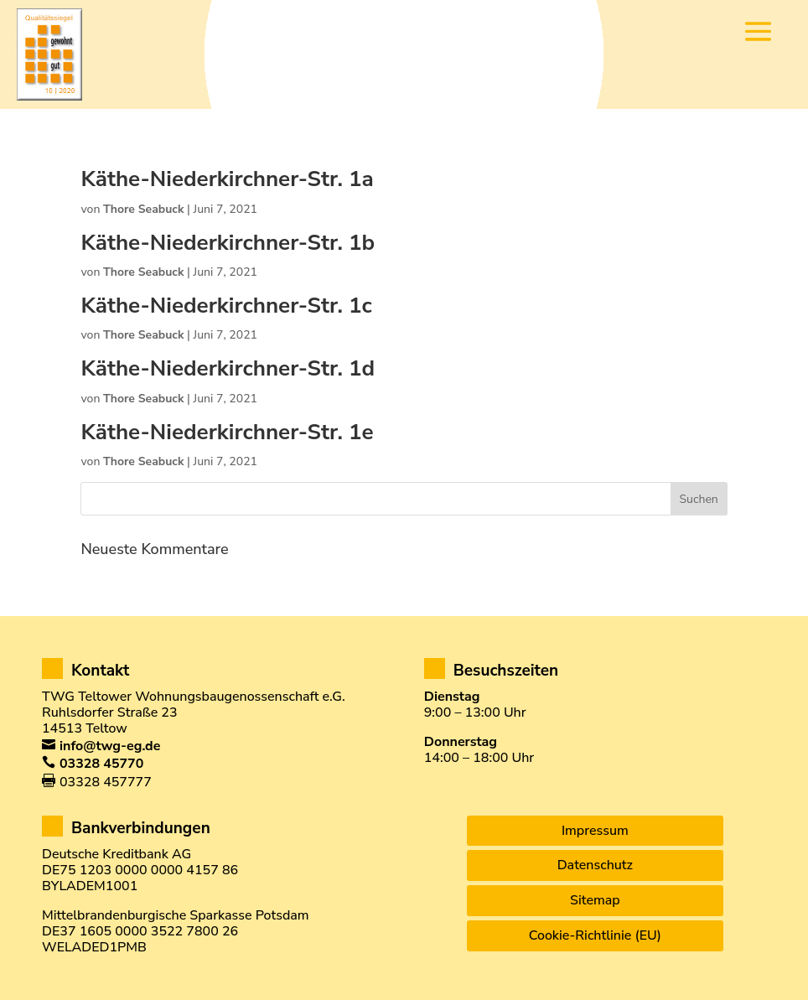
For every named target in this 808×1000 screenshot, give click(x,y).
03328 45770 (101, 763)
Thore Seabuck (143, 209)
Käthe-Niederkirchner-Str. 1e (226, 432)
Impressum (595, 830)
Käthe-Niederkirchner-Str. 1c (225, 305)
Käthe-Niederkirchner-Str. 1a (226, 179)
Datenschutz (595, 865)
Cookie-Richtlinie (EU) (595, 935)
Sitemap (595, 900)
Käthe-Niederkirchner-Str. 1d (227, 368)
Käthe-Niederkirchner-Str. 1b (227, 242)
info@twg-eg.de (110, 746)
